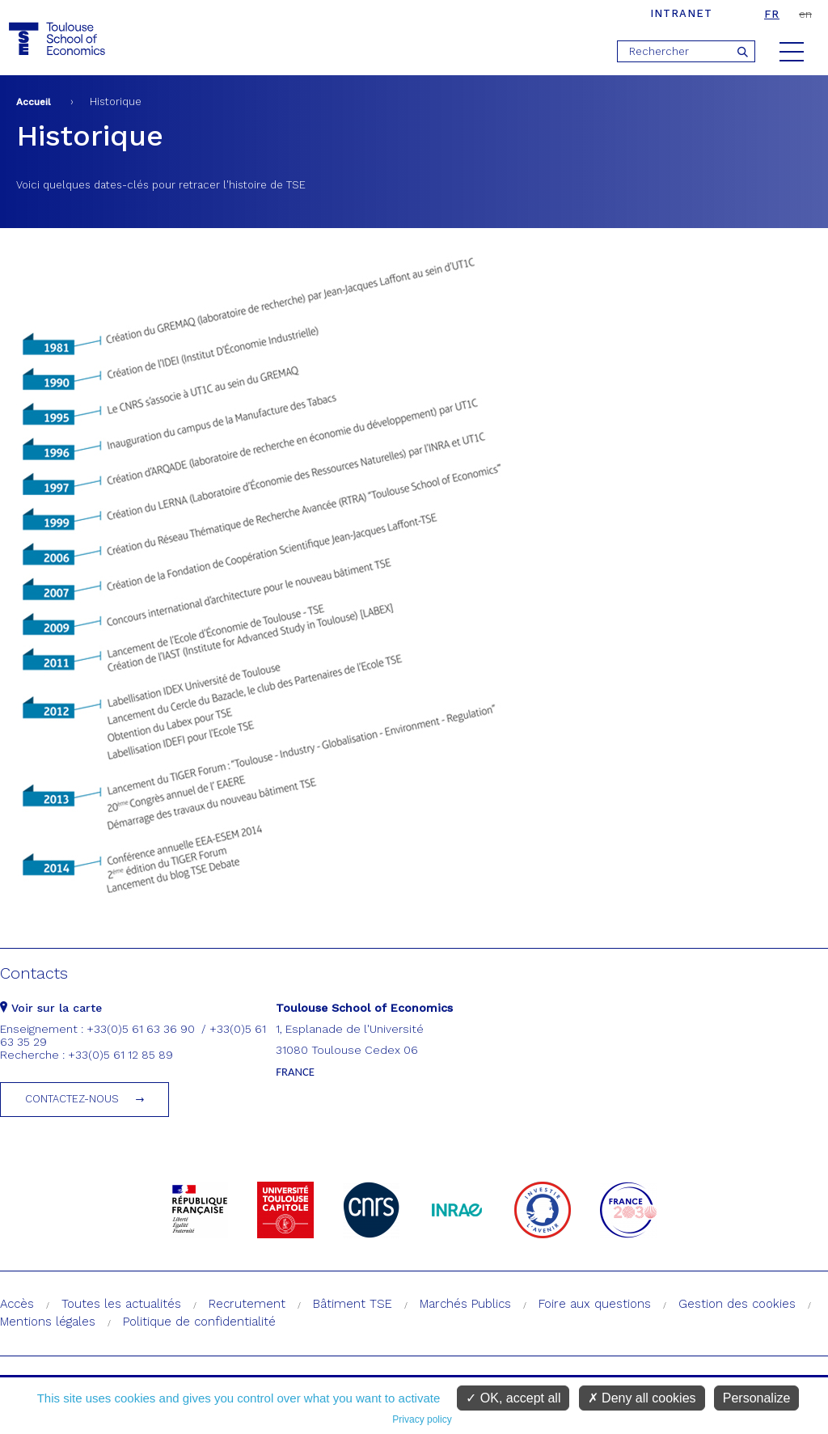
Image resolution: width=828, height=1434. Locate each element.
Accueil (33, 102)
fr (771, 14)
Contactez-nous (72, 1099)
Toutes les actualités (121, 1304)
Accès (17, 1304)
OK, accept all (513, 1398)
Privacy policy (421, 1419)
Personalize (757, 1398)
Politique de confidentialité (199, 1321)
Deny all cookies (642, 1398)
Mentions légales (47, 1321)
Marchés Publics (465, 1304)
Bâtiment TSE (352, 1304)
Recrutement (247, 1304)
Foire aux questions (595, 1304)
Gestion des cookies (737, 1304)
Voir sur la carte (51, 1007)
